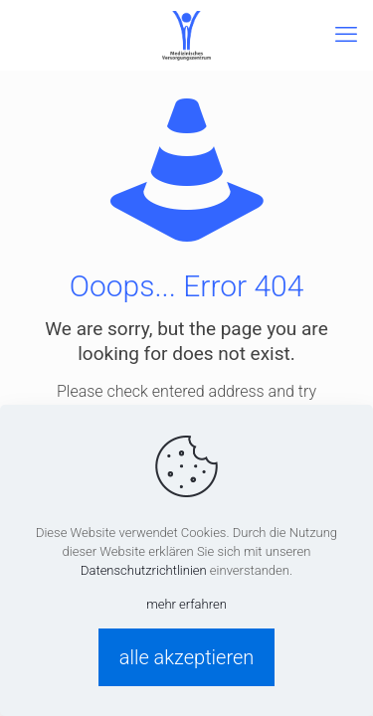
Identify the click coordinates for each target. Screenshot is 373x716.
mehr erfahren (186, 604)
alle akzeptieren (187, 657)
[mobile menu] (346, 35)
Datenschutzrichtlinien (144, 570)
